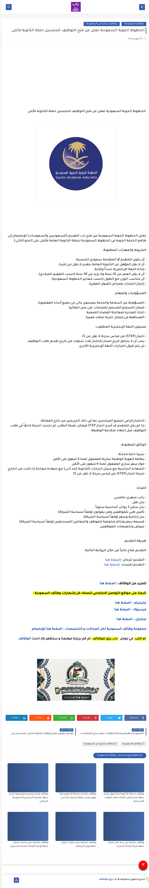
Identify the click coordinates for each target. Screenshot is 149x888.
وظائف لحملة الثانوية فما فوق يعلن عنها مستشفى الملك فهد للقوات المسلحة (122, 798)
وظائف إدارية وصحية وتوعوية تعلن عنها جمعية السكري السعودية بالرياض (27, 798)
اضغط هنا (106, 583)
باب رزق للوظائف (107, 879)
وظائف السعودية (132, 24)
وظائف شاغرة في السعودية (100, 24)
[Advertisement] (74, 75)
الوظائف (22, 639)
